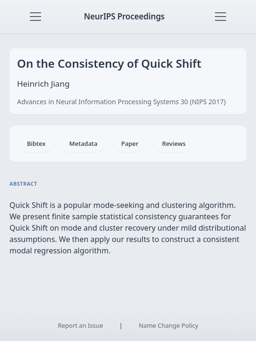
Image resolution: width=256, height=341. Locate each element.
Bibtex (36, 143)
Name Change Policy (168, 325)
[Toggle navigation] (35, 16)
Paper (129, 143)
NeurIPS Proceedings (124, 16)
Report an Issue (80, 325)
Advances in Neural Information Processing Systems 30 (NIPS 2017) (121, 101)
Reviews (173, 143)
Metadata (83, 143)
